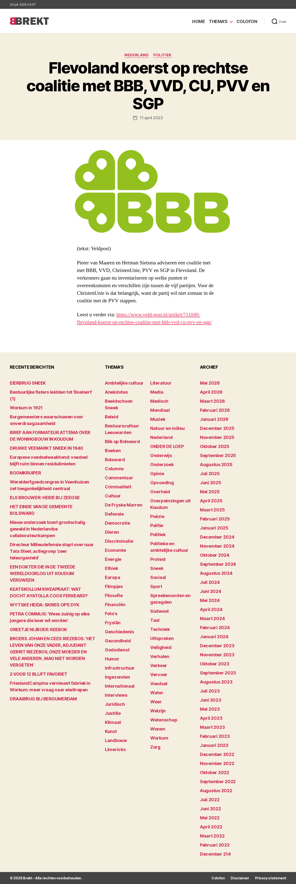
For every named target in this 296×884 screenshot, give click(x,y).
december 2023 (217, 645)
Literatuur (160, 383)
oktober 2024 (214, 555)
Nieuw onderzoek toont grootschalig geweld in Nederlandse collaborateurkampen (47, 529)
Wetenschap (163, 719)
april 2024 (211, 609)
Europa (112, 577)
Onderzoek (162, 464)
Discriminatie (119, 541)
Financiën (115, 604)
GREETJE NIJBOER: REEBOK (38, 629)
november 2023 (217, 654)
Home (198, 21)
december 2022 (217, 754)
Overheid (160, 491)
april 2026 (211, 392)
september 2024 (218, 564)
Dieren (112, 532)
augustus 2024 (216, 573)
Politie (156, 525)
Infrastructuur (120, 668)
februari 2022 (215, 845)
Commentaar (119, 477)
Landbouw (116, 740)
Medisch (159, 401)
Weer (156, 701)
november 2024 (217, 546)
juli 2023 (210, 691)
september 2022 (218, 781)
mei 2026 (210, 383)
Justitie (113, 713)
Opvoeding (162, 482)
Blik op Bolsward (122, 441)
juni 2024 (210, 591)
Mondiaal (160, 410)
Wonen (157, 728)
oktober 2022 (214, 772)
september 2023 (218, 672)
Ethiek (111, 568)
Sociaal (158, 577)
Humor (112, 658)
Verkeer (158, 665)
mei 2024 (210, 600)
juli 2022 (210, 799)
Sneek (156, 568)
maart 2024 (212, 618)
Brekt (27, 878)
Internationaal (120, 686)
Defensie (114, 514)
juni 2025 (210, 482)
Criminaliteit (118, 486)
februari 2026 (215, 410)
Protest (158, 559)
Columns (114, 468)
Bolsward (115, 459)
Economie (115, 550)
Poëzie (157, 516)
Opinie (157, 473)
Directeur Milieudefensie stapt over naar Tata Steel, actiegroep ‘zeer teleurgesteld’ (52, 551)
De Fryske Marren (123, 504)
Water (156, 692)
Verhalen (159, 656)
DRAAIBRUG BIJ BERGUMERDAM (43, 698)
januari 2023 (214, 745)
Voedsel (158, 683)
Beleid (111, 416)
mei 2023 (210, 709)
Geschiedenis (119, 631)
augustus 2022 (216, 790)
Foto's (111, 613)
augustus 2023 (216, 681)
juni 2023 (210, 700)
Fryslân (113, 622)
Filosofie (114, 595)
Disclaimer (240, 878)
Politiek (162, 55)
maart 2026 (212, 401)
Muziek (157, 419)
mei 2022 (210, 817)
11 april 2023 (151, 117)
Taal (155, 620)
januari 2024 (214, 636)
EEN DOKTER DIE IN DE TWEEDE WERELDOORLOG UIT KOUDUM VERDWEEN (42, 573)
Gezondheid (118, 640)
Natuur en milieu (167, 428)
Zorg (155, 747)
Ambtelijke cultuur (124, 383)
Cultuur (113, 495)
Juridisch (115, 704)
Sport (156, 586)
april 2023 (211, 718)
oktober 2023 (214, 663)
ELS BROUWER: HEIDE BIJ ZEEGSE (45, 497)
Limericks (115, 749)
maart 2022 (212, 835)
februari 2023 (215, 736)
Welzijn (158, 710)
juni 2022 (210, 808)
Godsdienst (117, 649)
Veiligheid (160, 647)
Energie (113, 559)
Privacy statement (270, 878)
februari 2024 (215, 627)
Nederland (136, 55)
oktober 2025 (214, 446)
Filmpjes (114, 586)
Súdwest (159, 611)
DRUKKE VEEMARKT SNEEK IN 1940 (46, 448)
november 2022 (217, 763)
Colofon (246, 21)
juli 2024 (210, 582)
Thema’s (218, 21)
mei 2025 (210, 491)
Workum (159, 738)
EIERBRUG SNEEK (28, 383)
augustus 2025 (216, 464)
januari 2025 (214, 527)
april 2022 (211, 826)
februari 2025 (215, 518)
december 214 (215, 854)
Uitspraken (161, 638)
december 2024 (217, 537)
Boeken (113, 450)
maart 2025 (212, 509)
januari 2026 (214, 419)
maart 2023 (212, 727)
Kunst (111, 731)
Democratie (117, 523)
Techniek (160, 629)
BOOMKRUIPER (25, 472)
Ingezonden (117, 677)
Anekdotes (116, 392)
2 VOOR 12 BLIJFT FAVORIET (38, 674)
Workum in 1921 (26, 407)
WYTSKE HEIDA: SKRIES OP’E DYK (44, 604)
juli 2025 (210, 473)
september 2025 (218, 455)
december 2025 (217, 428)
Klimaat (113, 722)
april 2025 (211, 500)
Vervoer (158, 674)
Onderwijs (161, 455)
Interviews (116, 695)
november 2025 (217, 437)
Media (156, 392)
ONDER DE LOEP (167, 446)
